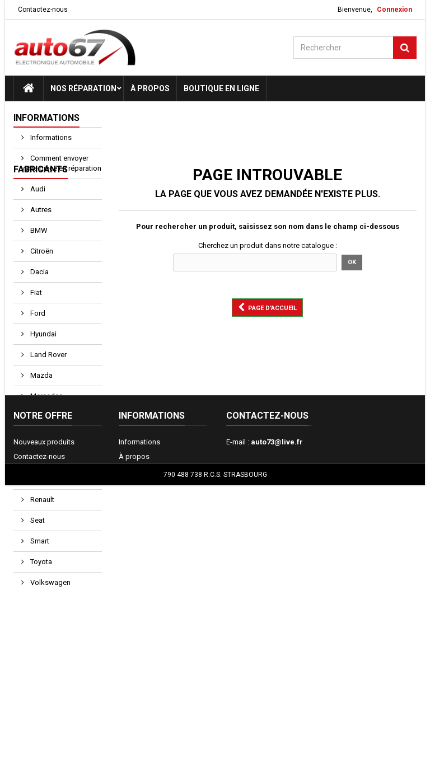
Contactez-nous (43, 9)
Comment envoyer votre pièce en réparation (61, 163)
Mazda (41, 404)
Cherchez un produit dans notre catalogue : (267, 245)
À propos (150, 88)
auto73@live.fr (277, 701)
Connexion (394, 9)
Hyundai (43, 362)
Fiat (35, 321)
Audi (37, 217)
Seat (37, 549)
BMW (38, 259)
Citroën (41, 279)
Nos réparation (83, 88)
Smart (39, 569)
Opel (37, 486)
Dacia (39, 300)
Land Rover (48, 383)
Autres (40, 238)
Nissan (41, 466)
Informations (46, 118)
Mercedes (46, 424)
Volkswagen (50, 611)
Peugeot (43, 507)
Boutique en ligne (221, 88)
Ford (37, 342)
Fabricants (40, 198)
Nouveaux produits (43, 701)
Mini (36, 445)
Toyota (40, 590)
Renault (41, 528)
